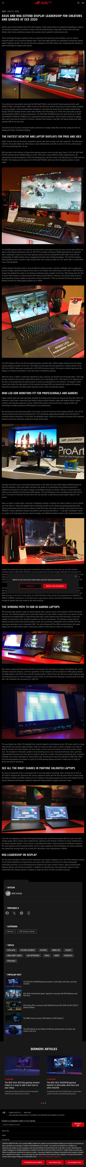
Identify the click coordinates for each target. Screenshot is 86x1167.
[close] (75, 576)
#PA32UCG (68, 955)
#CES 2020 (11, 950)
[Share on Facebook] (7, 913)
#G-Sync (43, 950)
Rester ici (30, 586)
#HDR (57, 955)
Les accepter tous (74, 1162)
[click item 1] (43, 1103)
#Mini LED (56, 950)
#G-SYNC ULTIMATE (28, 950)
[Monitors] (27, 1112)
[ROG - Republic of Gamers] (43, 2)
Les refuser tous (55, 1162)
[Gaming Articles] (14, 1112)
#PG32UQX (11, 961)
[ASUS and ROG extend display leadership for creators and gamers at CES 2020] (36, 1115)
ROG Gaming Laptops (27, 931)
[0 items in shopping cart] (83, 3)
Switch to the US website (55, 586)
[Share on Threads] (28, 913)
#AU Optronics (33, 955)
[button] (3, 2)
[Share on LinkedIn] (21, 913)
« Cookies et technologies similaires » (49, 1157)
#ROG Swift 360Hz (14, 955)
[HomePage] (3, 1113)
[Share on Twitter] (14, 913)
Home (4, 1135)
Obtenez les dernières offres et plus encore (18, 1121)
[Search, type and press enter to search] (78, 3)
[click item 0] (41, 1103)
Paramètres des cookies (33, 1162)
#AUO (47, 955)
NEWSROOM (5, 1140)
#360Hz (68, 950)
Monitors (10, 931)
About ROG (5, 1131)
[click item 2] (45, 1103)
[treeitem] (22, 1076)
